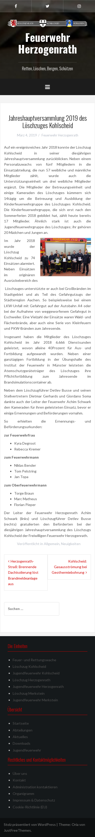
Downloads (21, 743)
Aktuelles (20, 737)
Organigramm (23, 793)
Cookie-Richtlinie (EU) (30, 807)
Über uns (20, 773)
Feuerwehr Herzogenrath (47, 43)
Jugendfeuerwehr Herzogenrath (38, 686)
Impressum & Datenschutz (34, 800)
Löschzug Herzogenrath (31, 680)
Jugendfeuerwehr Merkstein (35, 700)
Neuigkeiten (71, 544)
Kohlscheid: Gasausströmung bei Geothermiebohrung (69, 567)
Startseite (21, 723)
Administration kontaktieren (35, 787)
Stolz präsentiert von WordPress (30, 824)
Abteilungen (22, 730)
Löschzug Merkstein (29, 693)
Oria (75, 824)
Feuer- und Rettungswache (34, 660)
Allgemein (52, 544)
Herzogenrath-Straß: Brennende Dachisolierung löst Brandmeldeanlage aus (23, 572)
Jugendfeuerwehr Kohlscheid (36, 673)
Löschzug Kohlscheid (29, 666)
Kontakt (19, 780)
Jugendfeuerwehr (27, 750)
